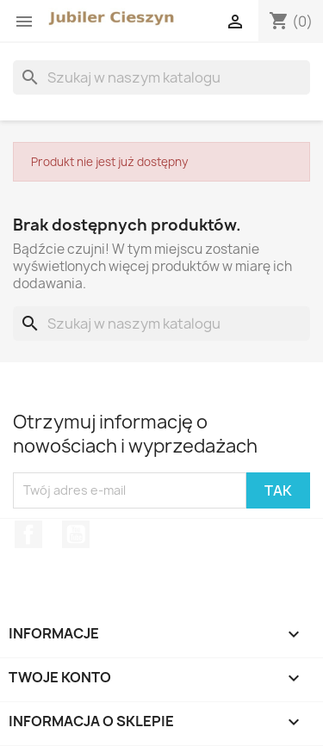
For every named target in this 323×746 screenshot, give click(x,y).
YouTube (76, 534)
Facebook (28, 534)
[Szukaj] (161, 77)
